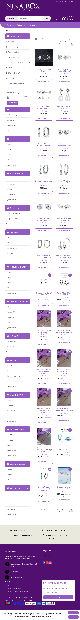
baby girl (9, 371)
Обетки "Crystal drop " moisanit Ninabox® (64, 256)
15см (8, 155)
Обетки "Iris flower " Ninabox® (64, 488)
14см (8, 149)
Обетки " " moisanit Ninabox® (44, 70)
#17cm (9, 272)
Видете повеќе (11, 165)
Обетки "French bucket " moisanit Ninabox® (44, 256)
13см (8, 144)
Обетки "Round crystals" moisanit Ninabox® (44, 182)
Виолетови (10, 184)
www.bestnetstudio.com (11, 600)
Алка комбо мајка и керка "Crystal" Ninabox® (44, 371)
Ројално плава (12, 219)
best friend (10, 509)
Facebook (47, 555)
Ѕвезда (9, 435)
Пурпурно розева (13, 213)
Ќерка (9, 469)
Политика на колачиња (13, 588)
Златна (9, 405)
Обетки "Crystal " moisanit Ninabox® (44, 107)
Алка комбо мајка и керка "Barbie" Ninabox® (64, 409)
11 (68, 41)
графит (9, 189)
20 (69, 45)
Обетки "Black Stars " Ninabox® (64, 294)
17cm (8, 277)
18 (62, 45)
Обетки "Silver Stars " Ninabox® (44, 294)
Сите (7, 130)
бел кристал (11, 450)
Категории (11, 18)
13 (59, 43)
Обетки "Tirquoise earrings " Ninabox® (64, 449)
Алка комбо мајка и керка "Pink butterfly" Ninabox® (44, 449)
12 (71, 41)
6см (8, 307)
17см (8, 282)
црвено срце (11, 125)
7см (8, 322)
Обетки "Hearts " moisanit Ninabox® (64, 70)
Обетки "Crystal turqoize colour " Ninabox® (44, 489)
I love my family (12, 381)
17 (71, 43)
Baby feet (10, 504)
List (44, 39)
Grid (37, 39)
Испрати (58, 597)
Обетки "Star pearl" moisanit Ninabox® (64, 219)
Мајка (9, 474)
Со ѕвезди (10, 410)
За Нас (7, 585)
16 (68, 43)
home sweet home (13, 376)
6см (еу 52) (10, 312)
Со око (9, 416)
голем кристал (12, 248)
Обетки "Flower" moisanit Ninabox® (44, 219)
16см (8, 160)
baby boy (9, 365)
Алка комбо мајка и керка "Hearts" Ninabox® (64, 331)
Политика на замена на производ (16, 591)
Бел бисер (10, 179)
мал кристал (11, 253)
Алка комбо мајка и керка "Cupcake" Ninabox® (44, 332)
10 (65, 41)
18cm (8, 288)
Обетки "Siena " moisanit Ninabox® (44, 145)
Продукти (21, 25)
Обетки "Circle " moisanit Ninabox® (64, 145)
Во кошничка (43, 81)
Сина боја (10, 346)
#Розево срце (11, 115)
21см (8, 400)
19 (66, 45)
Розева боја (11, 341)
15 (65, 43)
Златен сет (10, 194)
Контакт (32, 25)
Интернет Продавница (25, 597)
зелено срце (11, 120)
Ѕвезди (9, 440)
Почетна (10, 25)
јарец (8, 445)
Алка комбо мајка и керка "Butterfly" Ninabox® (44, 410)
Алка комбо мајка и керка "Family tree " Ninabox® (64, 371)
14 (62, 43)
